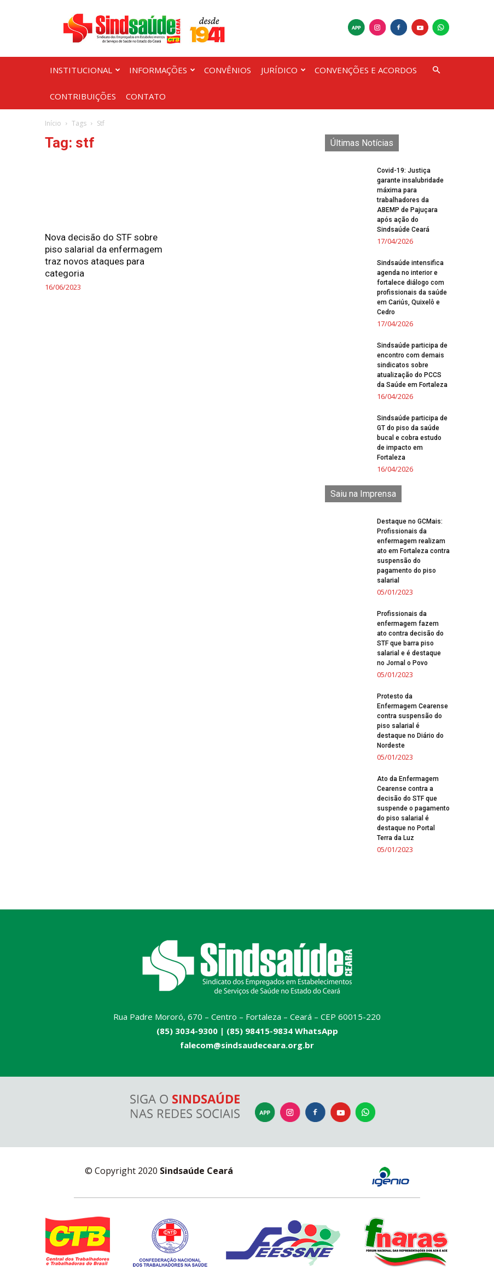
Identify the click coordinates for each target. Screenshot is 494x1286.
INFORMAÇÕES (162, 69)
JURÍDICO (283, 69)
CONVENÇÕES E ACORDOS (366, 69)
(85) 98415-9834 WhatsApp (282, 1030)
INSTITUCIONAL (85, 69)
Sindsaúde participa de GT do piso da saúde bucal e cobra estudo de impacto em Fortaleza (412, 437)
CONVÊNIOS (227, 69)
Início (53, 123)
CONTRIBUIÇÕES (83, 96)
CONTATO (146, 96)
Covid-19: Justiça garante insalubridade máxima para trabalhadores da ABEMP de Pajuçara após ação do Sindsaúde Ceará (410, 200)
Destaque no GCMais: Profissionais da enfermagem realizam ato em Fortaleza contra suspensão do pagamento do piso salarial (413, 551)
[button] (436, 70)
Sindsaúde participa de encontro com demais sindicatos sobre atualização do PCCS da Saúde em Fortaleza (412, 365)
